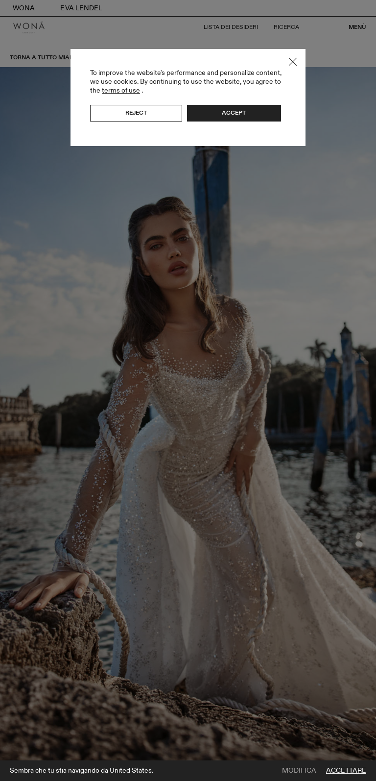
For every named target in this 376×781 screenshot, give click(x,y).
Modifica (299, 770)
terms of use (121, 90)
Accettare (346, 770)
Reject (136, 113)
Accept (234, 113)
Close (293, 62)
